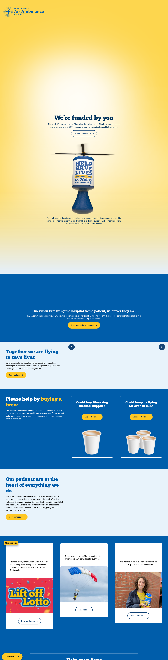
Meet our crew (15, 517)
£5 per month (90, 417)
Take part (82, 610)
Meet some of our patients (82, 325)
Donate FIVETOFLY (82, 134)
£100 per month (140, 417)
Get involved (14, 375)
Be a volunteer (136, 616)
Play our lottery (28, 621)
